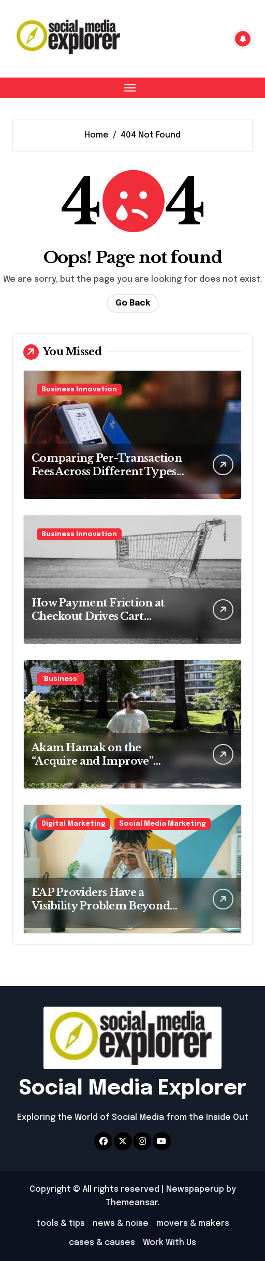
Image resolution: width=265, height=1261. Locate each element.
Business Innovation (79, 389)
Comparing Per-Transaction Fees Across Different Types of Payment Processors (107, 471)
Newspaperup (195, 1189)
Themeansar (132, 1202)
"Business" (60, 679)
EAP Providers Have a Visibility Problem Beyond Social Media (101, 905)
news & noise (121, 1223)
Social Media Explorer (132, 1088)
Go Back (132, 303)
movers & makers (192, 1223)
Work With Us (169, 1242)
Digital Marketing (73, 824)
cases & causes (102, 1242)
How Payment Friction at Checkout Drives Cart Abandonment (98, 616)
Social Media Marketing (162, 824)
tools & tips (60, 1223)
